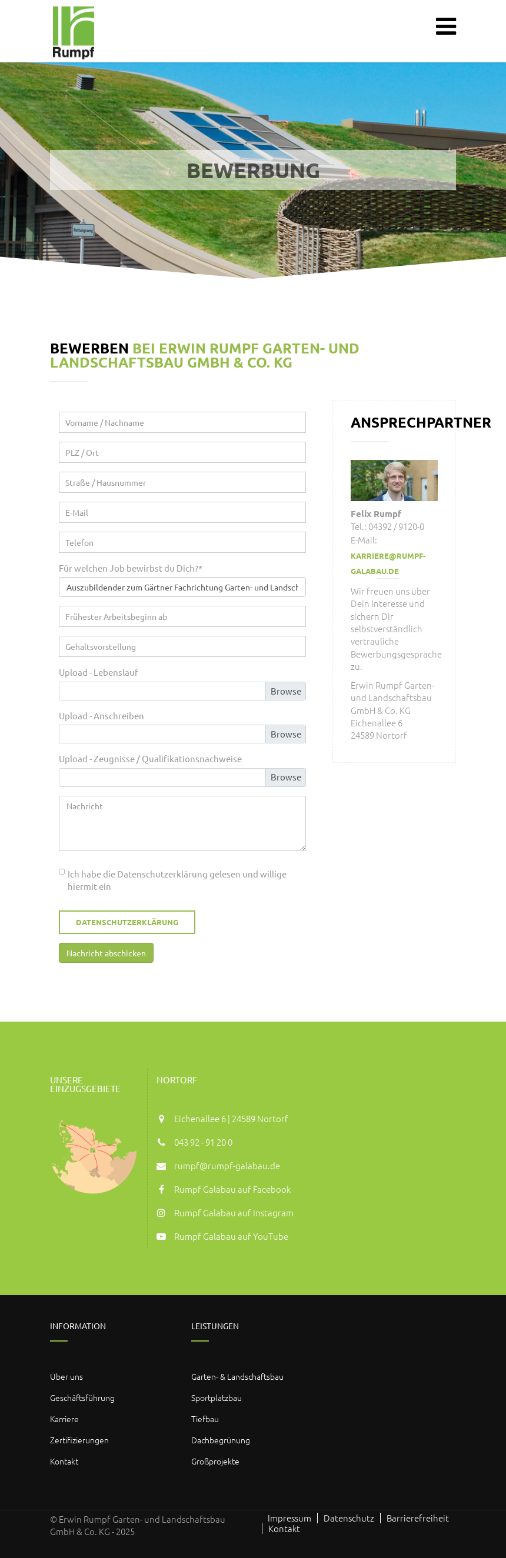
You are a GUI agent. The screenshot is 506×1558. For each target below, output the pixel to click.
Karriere (64, 1418)
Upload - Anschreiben (101, 715)
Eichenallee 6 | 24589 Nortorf (231, 1118)
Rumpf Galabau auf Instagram (234, 1212)
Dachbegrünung (220, 1440)
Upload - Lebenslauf (98, 672)
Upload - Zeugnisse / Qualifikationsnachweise (150, 758)
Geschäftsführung (82, 1397)
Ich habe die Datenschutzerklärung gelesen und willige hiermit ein (177, 880)
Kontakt (64, 1461)
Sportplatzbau (216, 1397)
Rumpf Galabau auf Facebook (232, 1189)
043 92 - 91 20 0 (203, 1142)
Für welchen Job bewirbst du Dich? (130, 567)
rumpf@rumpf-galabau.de (227, 1165)
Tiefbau (205, 1418)
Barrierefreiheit (418, 1518)
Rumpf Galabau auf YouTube (231, 1236)
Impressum (289, 1518)
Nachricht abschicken (106, 953)
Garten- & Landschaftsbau (237, 1376)
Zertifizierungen (79, 1440)
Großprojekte (215, 1461)
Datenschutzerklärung (127, 922)
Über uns (66, 1376)
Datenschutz (349, 1518)
